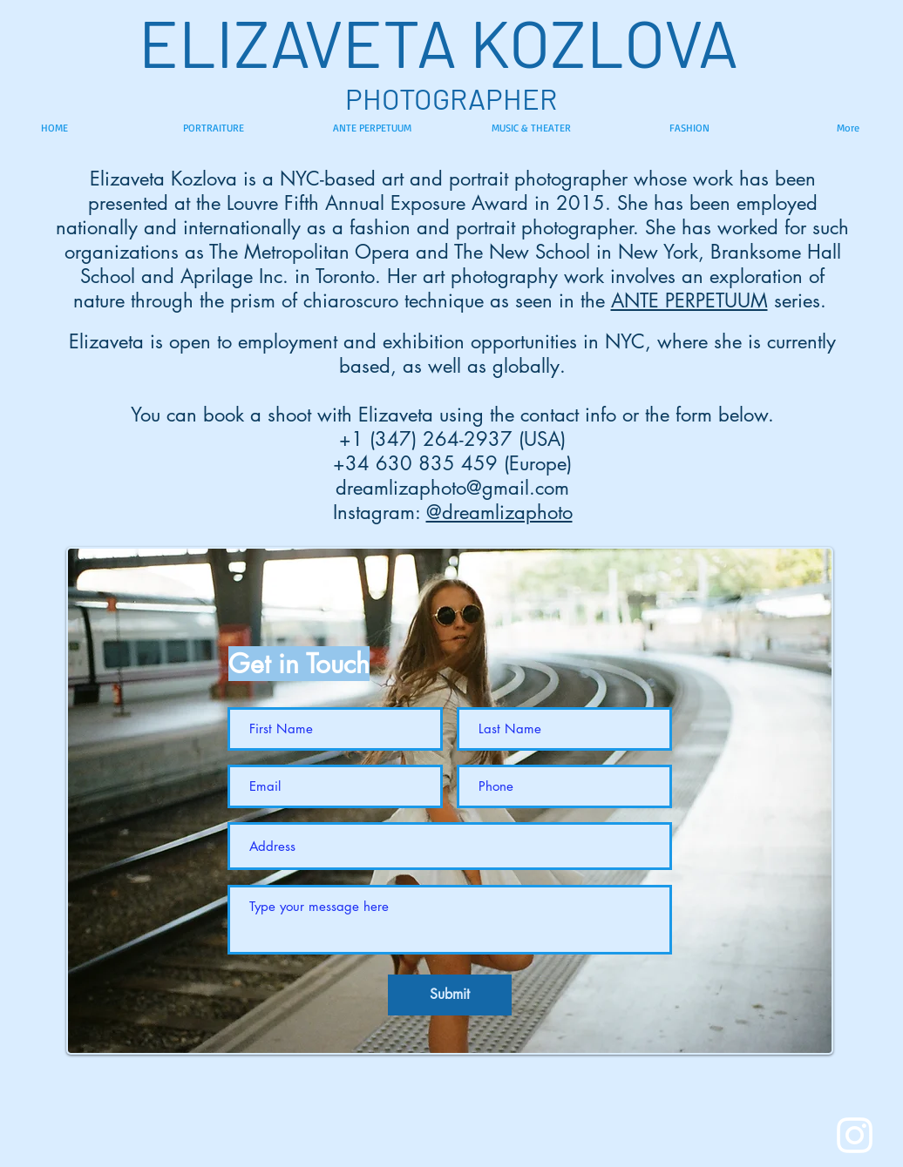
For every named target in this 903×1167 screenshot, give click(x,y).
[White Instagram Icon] (855, 1135)
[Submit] (450, 995)
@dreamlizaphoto (499, 512)
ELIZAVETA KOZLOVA (451, 41)
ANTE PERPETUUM (689, 300)
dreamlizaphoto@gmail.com (452, 488)
